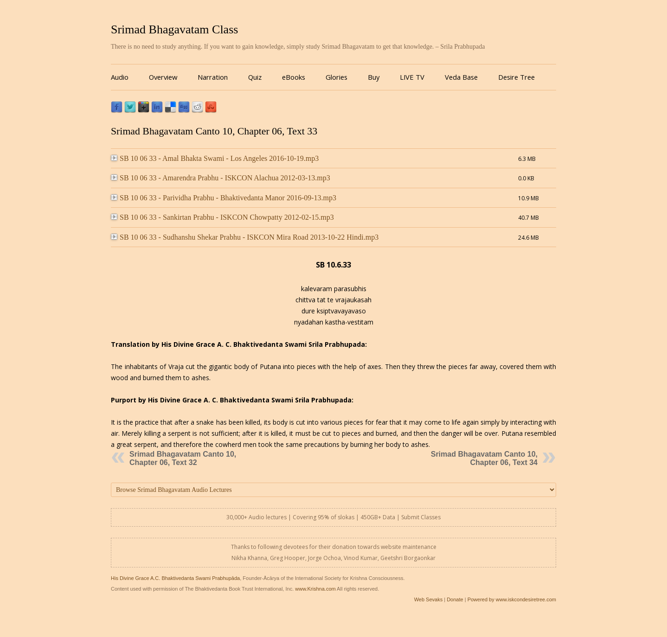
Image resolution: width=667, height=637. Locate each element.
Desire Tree (516, 77)
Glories (336, 77)
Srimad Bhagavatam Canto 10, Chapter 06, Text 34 (484, 458)
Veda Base (461, 77)
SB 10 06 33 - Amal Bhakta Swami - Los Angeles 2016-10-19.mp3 (215, 158)
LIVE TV (412, 77)
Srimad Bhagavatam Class (174, 29)
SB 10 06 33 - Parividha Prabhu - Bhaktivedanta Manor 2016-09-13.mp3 (223, 198)
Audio (119, 77)
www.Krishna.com (315, 589)
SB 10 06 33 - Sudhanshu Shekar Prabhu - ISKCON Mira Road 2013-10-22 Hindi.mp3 (244, 237)
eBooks (293, 77)
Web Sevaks (428, 599)
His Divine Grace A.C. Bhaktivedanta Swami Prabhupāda (175, 578)
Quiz (255, 77)
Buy (373, 77)
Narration (213, 77)
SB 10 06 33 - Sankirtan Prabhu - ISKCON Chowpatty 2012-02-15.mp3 (222, 217)
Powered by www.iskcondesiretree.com (512, 599)
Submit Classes (421, 517)
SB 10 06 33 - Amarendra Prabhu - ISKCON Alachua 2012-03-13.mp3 (220, 178)
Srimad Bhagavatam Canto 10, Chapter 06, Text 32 (182, 458)
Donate (455, 599)
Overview (163, 77)
